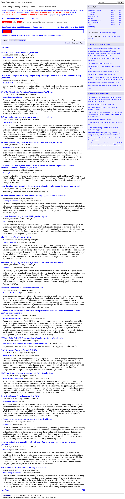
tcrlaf (24, 422)
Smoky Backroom (93, 22)
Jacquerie (25, 376)
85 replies (38, 170)
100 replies (32, 265)
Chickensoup (26, 341)
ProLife (26, 10)
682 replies (35, 189)
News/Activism (93, 16)
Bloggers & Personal (94, 10)
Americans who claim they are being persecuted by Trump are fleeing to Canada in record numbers (104, 134)
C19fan (23, 219)
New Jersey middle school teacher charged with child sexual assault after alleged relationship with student (105, 144)
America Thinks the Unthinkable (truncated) (19, 52)
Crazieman (26, 447)
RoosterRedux (26, 119)
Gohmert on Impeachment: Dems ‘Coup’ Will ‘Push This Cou (26, 419)
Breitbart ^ (7, 268)
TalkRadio (73, 12)
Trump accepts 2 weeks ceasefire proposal (101, 74)
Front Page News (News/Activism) (99, 93)
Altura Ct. (25, 399)
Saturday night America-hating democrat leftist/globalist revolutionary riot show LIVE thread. (40, 186)
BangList (32, 10)
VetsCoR (91, 24)
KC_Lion (25, 265)
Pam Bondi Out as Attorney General (99, 119)
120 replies (34, 399)
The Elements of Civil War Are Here (16, 237)
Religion (90, 18)
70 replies (31, 80)
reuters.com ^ (7, 122)
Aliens (38, 10)
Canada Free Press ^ (10, 242)
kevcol (23, 198)
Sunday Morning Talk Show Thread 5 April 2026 (103, 82)
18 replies (32, 94)
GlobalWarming (59, 10)
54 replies (35, 341)
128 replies (32, 315)
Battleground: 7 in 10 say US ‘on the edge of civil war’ (23, 467)
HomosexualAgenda (47, 10)
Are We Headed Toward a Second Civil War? (20, 350)
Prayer (4, 10)
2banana (25, 315)
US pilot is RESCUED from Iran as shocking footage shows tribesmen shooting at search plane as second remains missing (105, 114)
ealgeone (24, 55)
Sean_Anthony (25, 240)
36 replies (30, 219)
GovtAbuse (19, 12)
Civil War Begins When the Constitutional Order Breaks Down (27, 373)
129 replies (34, 240)
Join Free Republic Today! (107, 32)
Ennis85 (24, 145)
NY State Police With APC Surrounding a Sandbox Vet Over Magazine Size (32, 338)
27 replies (31, 145)
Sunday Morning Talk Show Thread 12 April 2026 (104, 71)
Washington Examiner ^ (11, 201)
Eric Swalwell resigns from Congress (100, 63)
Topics (113, 10)
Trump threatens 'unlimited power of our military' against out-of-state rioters (33, 196)
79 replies (31, 55)
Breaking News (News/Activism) (99, 44)
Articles (4, 40)
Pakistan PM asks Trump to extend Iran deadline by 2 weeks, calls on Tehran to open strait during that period (105, 78)
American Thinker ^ (10, 401)
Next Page (5, 47)
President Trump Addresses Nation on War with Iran (104, 85)
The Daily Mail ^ (9, 58)
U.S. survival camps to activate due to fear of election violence (26, 117)
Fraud (3, 12)
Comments (21, 40)
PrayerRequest (11, 10)
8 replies (30, 290)
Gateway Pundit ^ (9, 173)
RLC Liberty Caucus (94, 20)
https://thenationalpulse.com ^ (13, 97)
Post (119, 10)
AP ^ (4, 221)
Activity (12, 40)
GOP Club (91, 14)
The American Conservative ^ (13, 378)
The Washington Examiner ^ (12, 318)
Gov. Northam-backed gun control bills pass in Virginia (24, 216)
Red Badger (24, 94)
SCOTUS (20, 10)
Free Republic (7, 2)
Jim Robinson (26, 189)
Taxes (75, 10)
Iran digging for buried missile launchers (101, 104)
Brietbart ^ (7, 424)
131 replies (31, 352)
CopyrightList (52, 15)
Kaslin (24, 290)
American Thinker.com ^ (11, 293)
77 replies (34, 447)
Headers (75, 43)
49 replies (32, 376)
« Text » (81, 43)
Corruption (68, 10)
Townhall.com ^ (8, 355)
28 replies (35, 119)
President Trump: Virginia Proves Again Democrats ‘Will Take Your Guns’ (32, 262)
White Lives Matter (27, 170)
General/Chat (92, 12)
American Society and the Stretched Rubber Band (22, 288)
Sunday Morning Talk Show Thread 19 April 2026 (104, 48)
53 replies (29, 198)
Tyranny (26, 12)
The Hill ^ (6, 450)
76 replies (30, 422)
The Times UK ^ (8, 147)
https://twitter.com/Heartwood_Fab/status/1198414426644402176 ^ (25, 343)
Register (29, 2)
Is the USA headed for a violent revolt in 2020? (20, 396)
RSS (83, 490)
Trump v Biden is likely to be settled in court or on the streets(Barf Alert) (31, 142)
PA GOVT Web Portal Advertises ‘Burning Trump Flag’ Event (27, 92)
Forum (17, 2)
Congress (80, 10)
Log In (23, 2)
